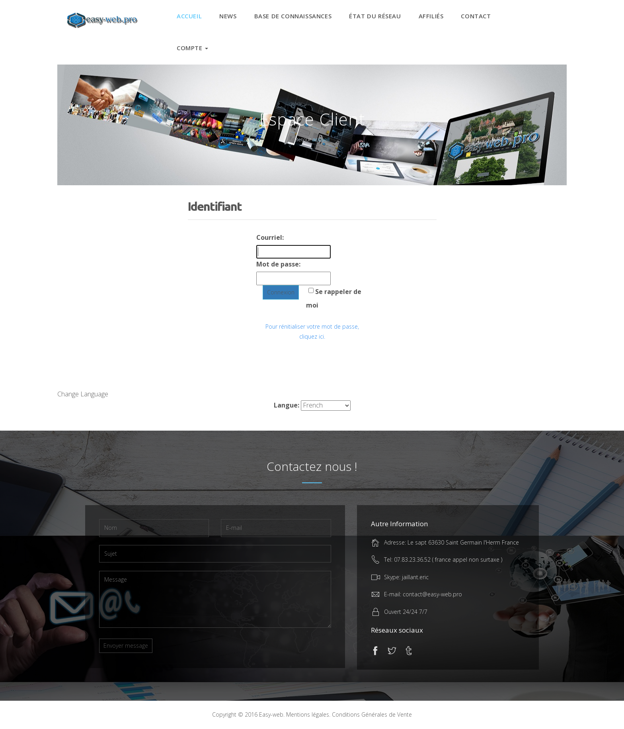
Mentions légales (307, 714)
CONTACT (476, 16)
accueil (321, 139)
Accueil (189, 16)
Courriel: (270, 237)
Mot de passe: (278, 264)
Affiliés (431, 16)
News (227, 16)
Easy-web (271, 714)
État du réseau (375, 16)
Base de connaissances (293, 16)
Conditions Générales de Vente (372, 714)
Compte (192, 48)
